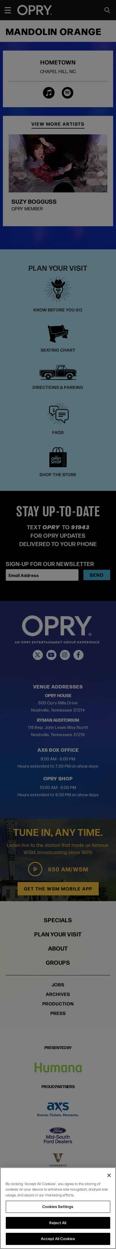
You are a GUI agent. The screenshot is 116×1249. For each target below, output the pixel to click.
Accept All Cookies (58, 1238)
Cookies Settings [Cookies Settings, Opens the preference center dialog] (57, 1206)
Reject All (57, 1222)
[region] (58, 1208)
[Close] (109, 1175)
